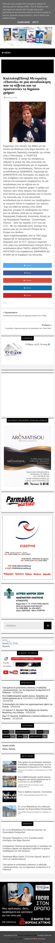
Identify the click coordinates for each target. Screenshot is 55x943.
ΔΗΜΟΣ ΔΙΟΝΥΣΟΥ (36, 736)
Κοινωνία (39, 732)
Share (27, 273)
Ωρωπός (6, 646)
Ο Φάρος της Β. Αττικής (36, 344)
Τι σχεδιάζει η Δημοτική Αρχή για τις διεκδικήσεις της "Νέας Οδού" (28, 328)
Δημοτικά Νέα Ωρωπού (22, 732)
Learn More (23, 22)
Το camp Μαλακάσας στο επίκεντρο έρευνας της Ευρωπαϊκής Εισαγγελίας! (35, 807)
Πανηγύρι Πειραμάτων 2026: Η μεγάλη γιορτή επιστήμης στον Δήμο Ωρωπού (23, 839)
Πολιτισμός (6, 736)
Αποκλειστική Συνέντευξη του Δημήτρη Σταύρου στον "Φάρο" (25, 316)
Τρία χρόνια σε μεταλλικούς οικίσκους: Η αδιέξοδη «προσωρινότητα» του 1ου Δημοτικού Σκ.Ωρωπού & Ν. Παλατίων (26, 690)
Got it (35, 22)
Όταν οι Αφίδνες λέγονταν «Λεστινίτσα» (35, 792)
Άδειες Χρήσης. (9, 749)
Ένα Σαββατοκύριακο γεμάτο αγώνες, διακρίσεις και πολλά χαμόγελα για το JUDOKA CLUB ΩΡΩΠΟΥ (25, 697)
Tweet (27, 265)
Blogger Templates (16, 939)
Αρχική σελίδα (8, 745)
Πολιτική (19, 736)
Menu (6, 53)
